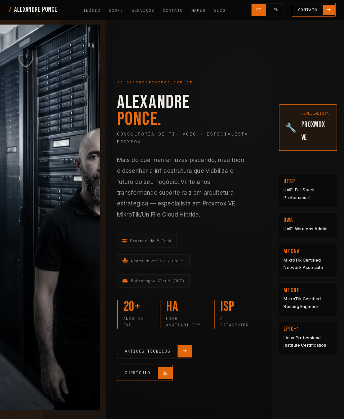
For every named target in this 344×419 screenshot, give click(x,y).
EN (276, 9)
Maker (198, 10)
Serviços (142, 10)
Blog (219, 10)
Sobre (116, 10)
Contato (173, 10)
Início (92, 10)
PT (258, 9)
